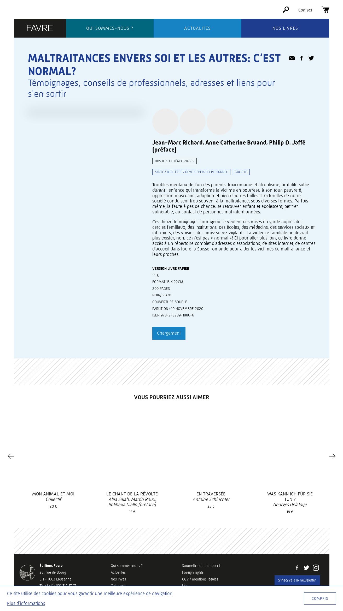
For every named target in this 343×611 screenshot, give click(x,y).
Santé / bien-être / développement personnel (191, 172)
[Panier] (325, 11)
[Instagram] (316, 568)
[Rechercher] (286, 11)
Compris (320, 598)
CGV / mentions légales (200, 579)
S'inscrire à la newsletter (297, 580)
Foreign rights (193, 572)
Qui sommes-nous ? (109, 28)
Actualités (197, 28)
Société (241, 172)
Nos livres (285, 28)
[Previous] (11, 456)
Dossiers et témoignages (174, 161)
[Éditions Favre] (40, 28)
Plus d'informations (26, 603)
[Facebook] (297, 568)
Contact (305, 10)
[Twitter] (306, 568)
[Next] (332, 456)
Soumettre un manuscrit (201, 566)
